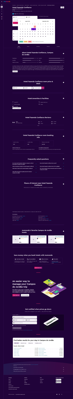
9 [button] (45, 29)
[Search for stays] (1, 7)
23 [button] (20, 36)
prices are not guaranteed (34, 364)
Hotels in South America (20, 5)
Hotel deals (14, 5)
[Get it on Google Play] (58, 380)
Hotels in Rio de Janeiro (17, 348)
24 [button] (22, 36)
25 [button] (25, 36)
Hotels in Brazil (27, 5)
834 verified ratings (20, 13)
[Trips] (1, 14)
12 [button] (27, 31)
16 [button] (45, 31)
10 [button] (22, 31)
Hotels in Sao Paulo (41, 348)
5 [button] (27, 29)
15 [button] (34, 31)
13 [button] (38, 31)
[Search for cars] (1, 9)
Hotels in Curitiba (16, 355)
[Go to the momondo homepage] (7, 1)
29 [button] (34, 36)
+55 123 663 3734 (15, 12)
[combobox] (25, 317)
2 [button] (45, 26)
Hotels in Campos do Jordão (42, 5)
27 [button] (38, 36)
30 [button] (20, 38)
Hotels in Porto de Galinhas (42, 355)
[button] (2, 1)
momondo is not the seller (38, 367)
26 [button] (27, 36)
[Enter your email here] (25, 323)
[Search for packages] (1, 11)
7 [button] (32, 29)
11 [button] (50, 29)
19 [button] (52, 31)
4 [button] (50, 26)
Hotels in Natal (16, 352)
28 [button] (32, 36)
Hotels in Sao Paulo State (33, 5)
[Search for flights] (1, 5)
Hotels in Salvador (17, 349)
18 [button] (50, 31)
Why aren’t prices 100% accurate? (38, 371)
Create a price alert (55, 262)
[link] (38, 268)
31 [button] (22, 38)
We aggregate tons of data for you (38, 369)
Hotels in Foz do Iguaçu (42, 352)
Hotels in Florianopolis (42, 349)
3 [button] (22, 29)
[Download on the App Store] (58, 382)
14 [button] (32, 31)
